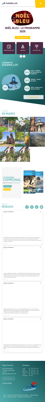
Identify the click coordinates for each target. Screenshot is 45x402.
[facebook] (28, 207)
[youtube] (42, 207)
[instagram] (32, 207)
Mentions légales (12, 397)
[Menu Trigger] (40, 3)
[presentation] (21, 56)
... (16, 278)
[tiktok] (37, 207)
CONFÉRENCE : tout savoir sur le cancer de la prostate (13, 87)
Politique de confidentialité (24, 397)
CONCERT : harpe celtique (36, 80)
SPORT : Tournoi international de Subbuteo (36, 72)
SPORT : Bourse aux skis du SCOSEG (37, 88)
